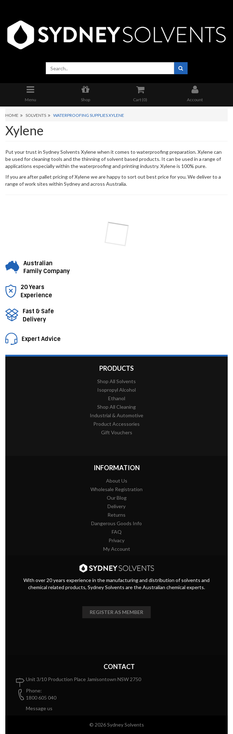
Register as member (116, 612)
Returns (116, 515)
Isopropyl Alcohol (116, 390)
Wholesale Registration (116, 489)
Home (11, 115)
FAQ (117, 532)
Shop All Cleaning (116, 407)
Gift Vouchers (116, 432)
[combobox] (110, 68)
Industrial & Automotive (116, 415)
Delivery (116, 506)
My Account (116, 549)
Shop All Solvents (116, 381)
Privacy (116, 540)
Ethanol (116, 398)
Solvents (36, 115)
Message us (39, 708)
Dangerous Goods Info (116, 523)
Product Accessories (116, 424)
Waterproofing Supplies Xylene (88, 115)
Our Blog (117, 498)
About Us (116, 481)
